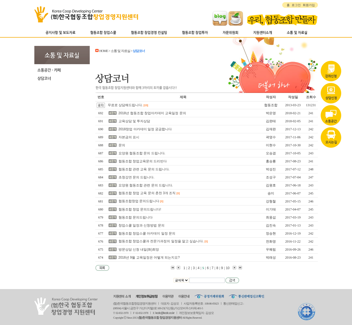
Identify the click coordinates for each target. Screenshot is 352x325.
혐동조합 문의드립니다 (136, 217)
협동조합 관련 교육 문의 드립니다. (144, 169)
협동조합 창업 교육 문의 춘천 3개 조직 (147, 193)
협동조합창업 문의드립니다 (139, 201)
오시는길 (331, 120)
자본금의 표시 (129, 137)
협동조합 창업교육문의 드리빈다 (143, 161)
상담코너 (62, 78)
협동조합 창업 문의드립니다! (140, 209)
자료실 (331, 98)
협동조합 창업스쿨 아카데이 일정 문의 (147, 233)
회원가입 (309, 5)
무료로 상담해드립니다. (125, 105)
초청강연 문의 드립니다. (137, 177)
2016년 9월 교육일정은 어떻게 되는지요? (149, 257)
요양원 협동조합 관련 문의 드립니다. (146, 185)
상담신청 (331, 75)
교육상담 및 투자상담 (134, 121)
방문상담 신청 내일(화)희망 (139, 249)
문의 (122, 145)
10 (227, 268)
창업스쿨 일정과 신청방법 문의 (142, 225)
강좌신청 (331, 53)
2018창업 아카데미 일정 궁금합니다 (145, 129)
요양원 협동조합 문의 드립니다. (142, 153)
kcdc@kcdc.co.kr (164, 312)
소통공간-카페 (62, 70)
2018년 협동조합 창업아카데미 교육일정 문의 (152, 113)
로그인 (296, 5)
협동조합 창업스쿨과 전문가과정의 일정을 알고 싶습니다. (161, 241)
